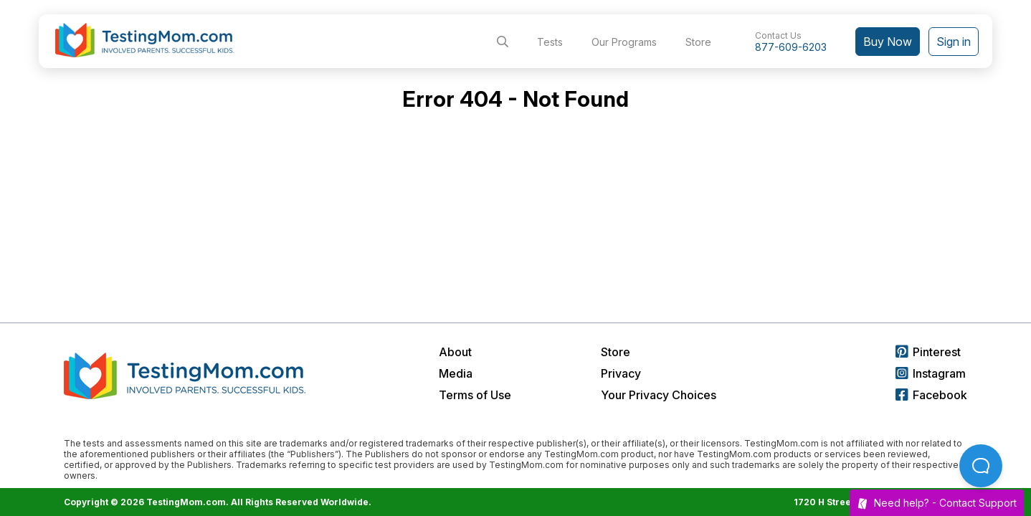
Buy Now (887, 41)
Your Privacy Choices (658, 395)
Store (698, 42)
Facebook (931, 395)
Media (455, 373)
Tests (550, 42)
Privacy (621, 373)
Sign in (953, 41)
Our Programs (624, 42)
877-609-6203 (791, 47)
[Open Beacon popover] (980, 465)
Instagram (930, 373)
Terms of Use (475, 395)
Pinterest (928, 352)
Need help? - (937, 503)
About (455, 352)
